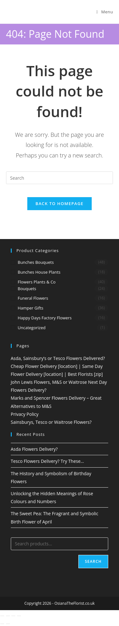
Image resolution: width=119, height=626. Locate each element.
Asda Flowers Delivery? (34, 449)
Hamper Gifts (30, 308)
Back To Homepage (59, 203)
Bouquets (27, 288)
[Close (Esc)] (19, 615)
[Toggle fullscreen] (8, 615)
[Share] (13, 615)
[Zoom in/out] (2, 615)
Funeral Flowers (33, 298)
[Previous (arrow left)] (2, 623)
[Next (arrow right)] (8, 623)
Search (93, 561)
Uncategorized (32, 327)
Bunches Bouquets (36, 262)
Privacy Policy (24, 414)
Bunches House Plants (39, 272)
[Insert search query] (59, 177)
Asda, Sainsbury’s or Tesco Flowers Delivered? (58, 358)
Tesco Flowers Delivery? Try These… (47, 461)
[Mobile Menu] (104, 12)
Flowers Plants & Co (37, 282)
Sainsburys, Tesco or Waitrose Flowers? (51, 422)
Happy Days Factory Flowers (45, 318)
